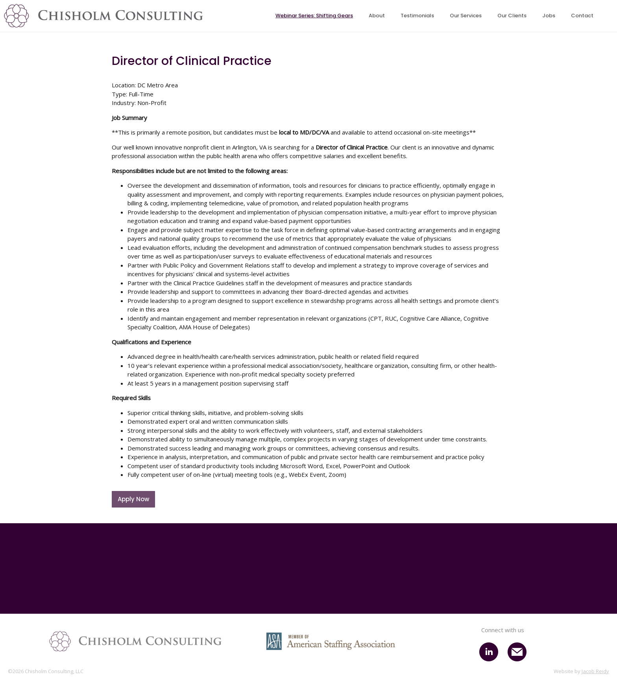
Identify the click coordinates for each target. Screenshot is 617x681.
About (377, 15)
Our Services (466, 15)
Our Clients (511, 15)
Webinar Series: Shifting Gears (314, 15)
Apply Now (133, 499)
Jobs (548, 15)
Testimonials (417, 15)
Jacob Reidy (595, 671)
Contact (582, 15)
